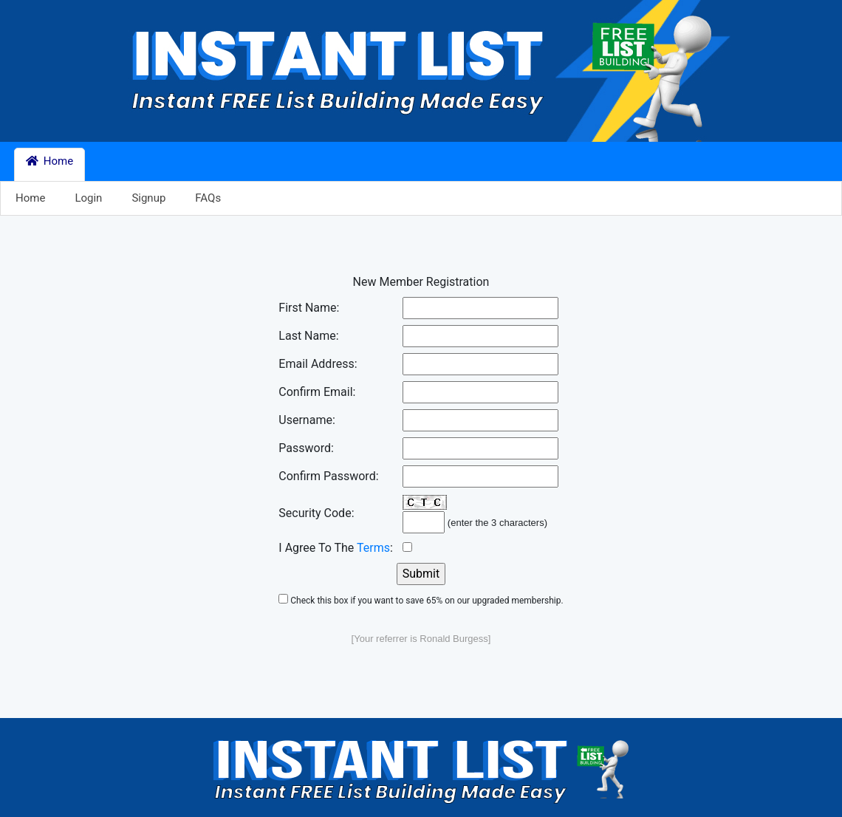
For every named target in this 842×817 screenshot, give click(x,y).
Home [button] (49, 161)
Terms (373, 548)
